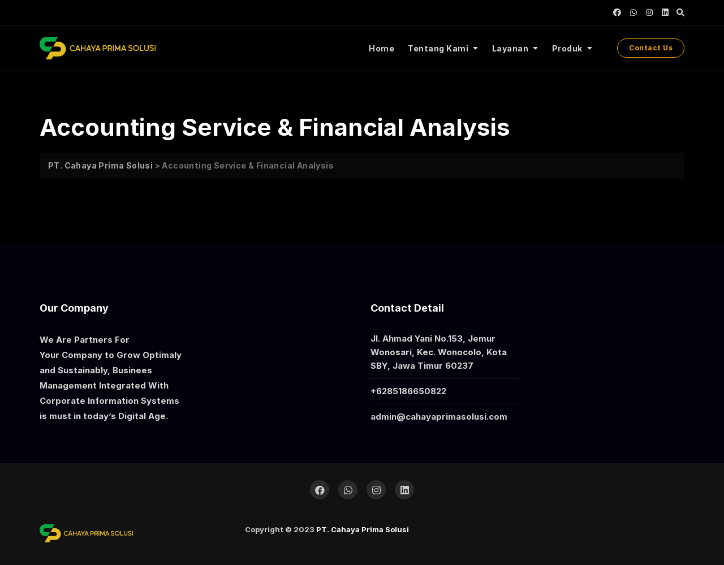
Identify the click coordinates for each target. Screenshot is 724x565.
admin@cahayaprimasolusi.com (438, 416)
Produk (567, 48)
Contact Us (651, 48)
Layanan (510, 48)
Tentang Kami (438, 48)
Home (381, 48)
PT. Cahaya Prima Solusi (362, 529)
